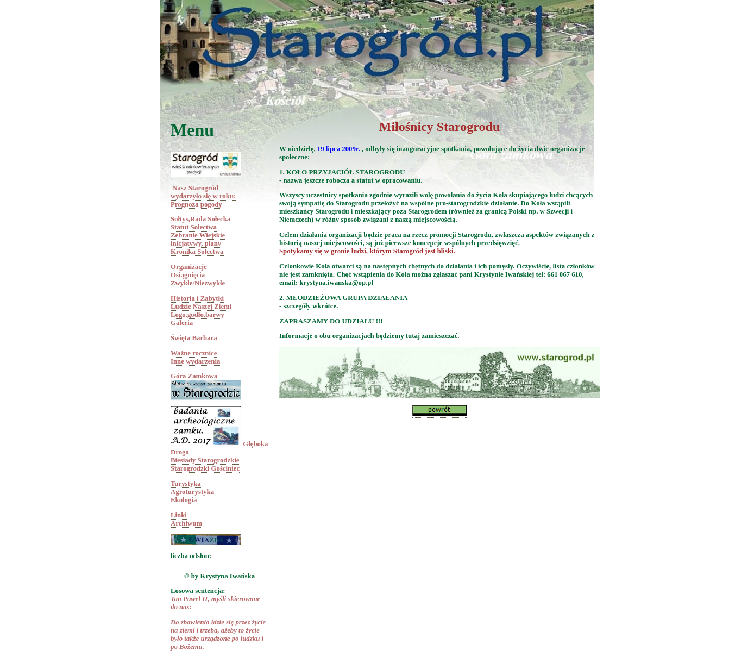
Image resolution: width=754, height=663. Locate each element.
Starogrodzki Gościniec (205, 468)
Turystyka (186, 483)
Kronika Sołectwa (197, 251)
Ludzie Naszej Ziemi (201, 306)
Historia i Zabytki (197, 298)
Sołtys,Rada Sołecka (200, 219)
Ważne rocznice (194, 353)
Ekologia (184, 500)
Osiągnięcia (188, 275)
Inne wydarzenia (195, 361)
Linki (179, 515)
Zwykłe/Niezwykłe (198, 283)
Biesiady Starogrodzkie (205, 460)
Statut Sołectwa (194, 227)
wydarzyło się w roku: (203, 196)
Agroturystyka (192, 492)
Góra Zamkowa (194, 376)
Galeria (182, 323)
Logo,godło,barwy (197, 314)
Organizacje (189, 267)
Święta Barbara (194, 338)
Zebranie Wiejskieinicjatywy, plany (198, 239)
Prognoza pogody (196, 204)
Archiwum (186, 523)
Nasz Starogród (195, 188)
